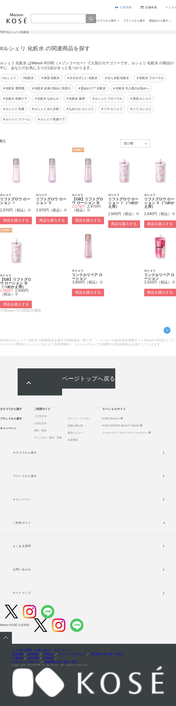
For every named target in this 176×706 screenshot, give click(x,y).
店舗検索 (151, 7)
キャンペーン (8, 428)
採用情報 (33, 654)
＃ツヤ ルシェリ (112, 109)
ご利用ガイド (42, 409)
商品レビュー (75, 432)
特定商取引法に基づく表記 (106, 654)
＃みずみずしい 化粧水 (82, 78)
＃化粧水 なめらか (46, 98)
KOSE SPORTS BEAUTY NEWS (120, 425)
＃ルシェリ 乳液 (13, 109)
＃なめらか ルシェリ (80, 109)
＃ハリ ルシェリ (140, 109)
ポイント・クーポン (79, 418)
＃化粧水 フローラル (150, 78)
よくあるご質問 (22, 650)
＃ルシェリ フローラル (107, 98)
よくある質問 (22, 546)
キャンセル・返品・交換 (48, 437)
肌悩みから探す (158, 20)
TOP (3, 32)
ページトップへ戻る (88, 378)
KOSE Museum (111, 418)
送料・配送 (40, 430)
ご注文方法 (40, 416)
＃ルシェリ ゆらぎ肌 (45, 109)
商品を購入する (16, 220)
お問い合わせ (22, 569)
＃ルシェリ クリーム (16, 119)
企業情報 (126, 7)
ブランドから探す (134, 20)
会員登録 (73, 439)
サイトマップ (22, 592)
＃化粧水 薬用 (75, 98)
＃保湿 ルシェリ (140, 98)
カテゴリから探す (105, 20)
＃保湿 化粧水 (50, 78)
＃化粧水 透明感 (13, 88)
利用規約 (48, 654)
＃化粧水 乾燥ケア (15, 98)
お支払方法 (40, 423)
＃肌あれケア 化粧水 (92, 88)
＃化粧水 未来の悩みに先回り (51, 88)
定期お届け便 (75, 425)
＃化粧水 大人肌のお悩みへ (131, 88)
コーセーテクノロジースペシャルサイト (125, 432)
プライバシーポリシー (72, 654)
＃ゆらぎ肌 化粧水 (116, 78)
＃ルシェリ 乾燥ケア (51, 119)
